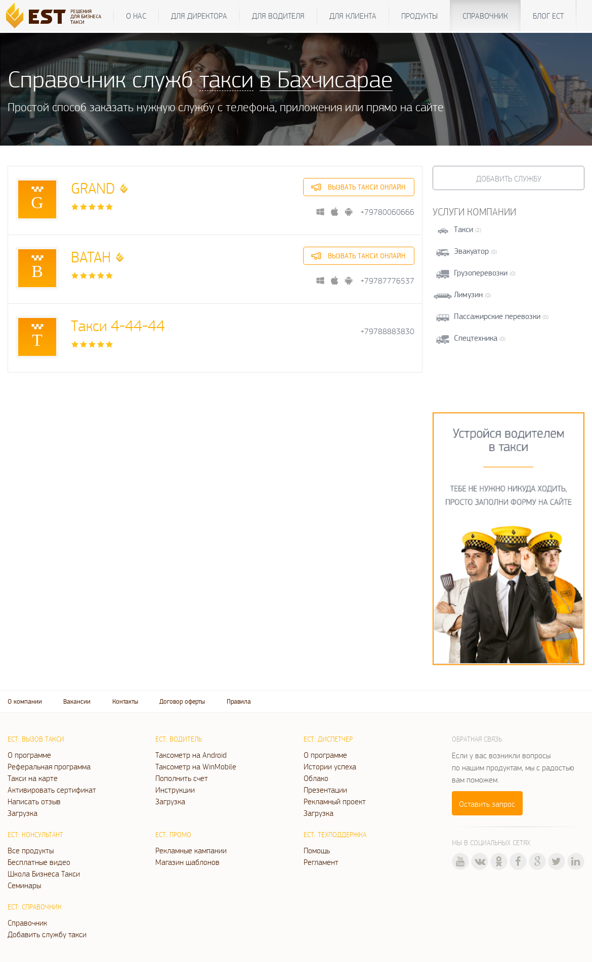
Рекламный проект (335, 801)
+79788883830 (387, 331)
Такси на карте (33, 778)
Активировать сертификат (52, 790)
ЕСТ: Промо (173, 834)
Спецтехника (475, 338)
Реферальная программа (49, 766)
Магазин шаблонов (187, 862)
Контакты (125, 701)
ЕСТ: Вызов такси (36, 739)
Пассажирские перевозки (497, 316)
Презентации (325, 790)
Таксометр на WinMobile (195, 766)
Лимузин (468, 294)
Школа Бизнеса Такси (44, 873)
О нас (136, 16)
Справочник (485, 16)
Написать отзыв (34, 801)
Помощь (317, 850)
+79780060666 (387, 212)
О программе (29, 755)
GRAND (93, 188)
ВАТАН (91, 256)
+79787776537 (387, 281)
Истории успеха (330, 766)
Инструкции (175, 790)
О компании (25, 701)
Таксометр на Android (191, 755)
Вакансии (77, 701)
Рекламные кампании (191, 850)
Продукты (419, 16)
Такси (463, 229)
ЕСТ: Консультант (35, 834)
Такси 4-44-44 (118, 325)
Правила (239, 701)
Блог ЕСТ (548, 16)
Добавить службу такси (47, 934)
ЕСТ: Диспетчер (328, 739)
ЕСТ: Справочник (35, 906)
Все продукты (31, 850)
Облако (316, 778)
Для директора (199, 16)
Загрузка (22, 813)
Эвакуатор (471, 251)
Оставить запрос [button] (487, 804)
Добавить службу (508, 178)
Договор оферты (182, 701)
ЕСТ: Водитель (178, 739)
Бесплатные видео (39, 862)
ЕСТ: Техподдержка (335, 834)
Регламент (321, 862)
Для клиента (352, 16)
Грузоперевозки (481, 272)
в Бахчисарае (326, 78)
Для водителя (278, 16)
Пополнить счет (181, 778)
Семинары (24, 885)
